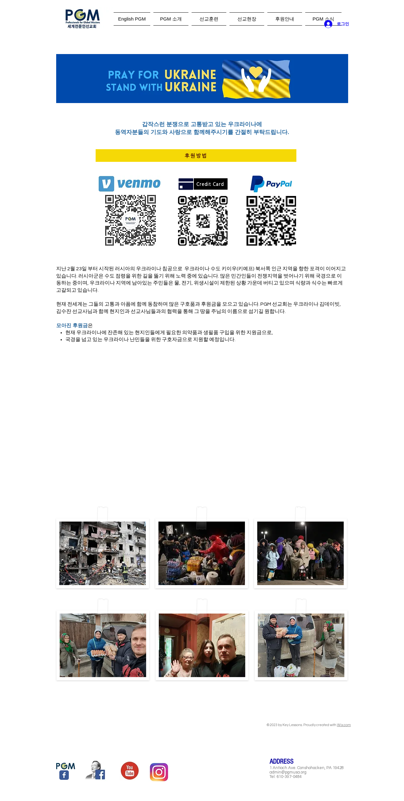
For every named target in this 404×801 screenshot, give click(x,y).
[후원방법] (196, 155)
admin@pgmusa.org (288, 772)
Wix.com (344, 725)
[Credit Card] (211, 184)
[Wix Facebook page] (64, 775)
